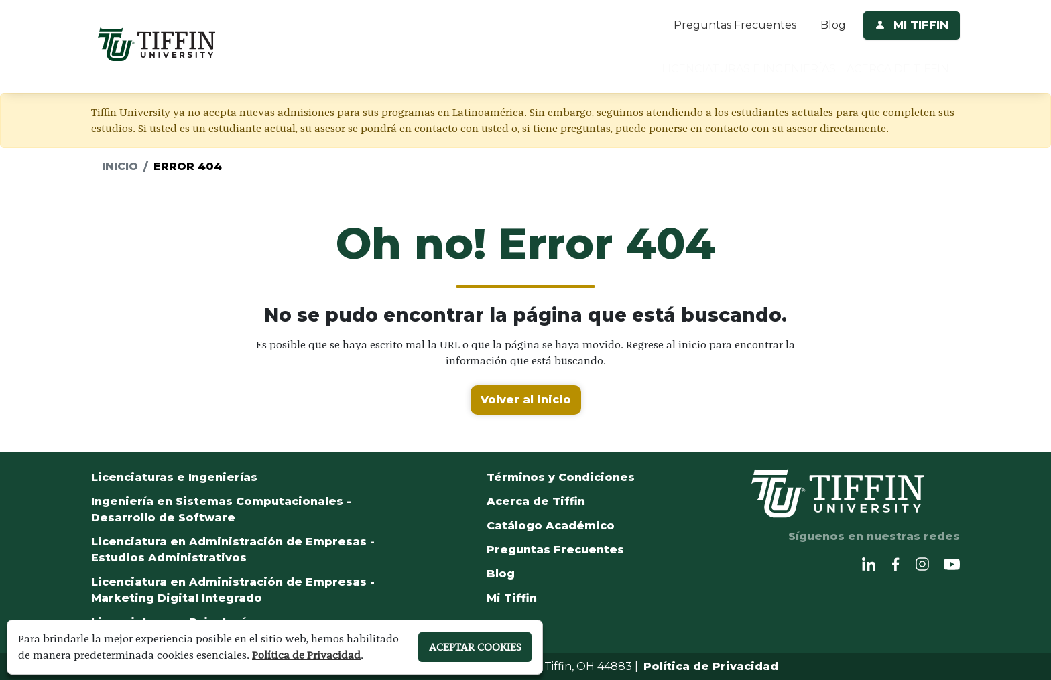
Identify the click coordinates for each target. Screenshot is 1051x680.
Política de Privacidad (710, 666)
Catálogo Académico (551, 525)
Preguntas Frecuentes (735, 25)
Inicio (120, 166)
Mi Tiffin (512, 598)
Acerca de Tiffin (536, 501)
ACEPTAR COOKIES (472, 646)
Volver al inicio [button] (526, 399)
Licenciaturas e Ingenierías (174, 477)
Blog (833, 25)
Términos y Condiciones (561, 477)
